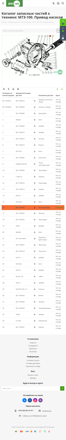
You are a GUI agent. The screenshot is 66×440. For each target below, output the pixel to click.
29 (20, 74)
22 (55, 61)
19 (55, 54)
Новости (33, 343)
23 (55, 63)
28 (46, 72)
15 (47, 36)
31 (14, 63)
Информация (33, 356)
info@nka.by (46, 411)
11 (26, 38)
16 (50, 36)
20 (55, 57)
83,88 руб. (60, 207)
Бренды (33, 378)
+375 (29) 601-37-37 (25, 410)
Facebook (30, 400)
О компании (32, 339)
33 (21, 66)
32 (19, 65)
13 (41, 36)
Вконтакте (24, 400)
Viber (40, 400)
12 (38, 36)
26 (51, 72)
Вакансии (33, 349)
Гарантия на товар (33, 366)
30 (15, 72)
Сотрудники (33, 346)
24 (56, 65)
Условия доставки (33, 363)
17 (52, 36)
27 (48, 72)
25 (56, 67)
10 (24, 40)
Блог (33, 371)
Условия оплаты (33, 360)
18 (55, 52)
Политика (33, 351)
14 (45, 36)
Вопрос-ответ (33, 375)
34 (23, 67)
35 (27, 69)
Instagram (35, 400)
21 (55, 59)
